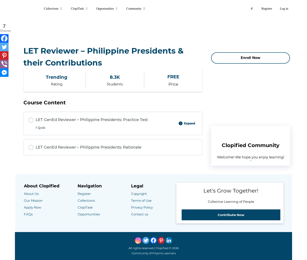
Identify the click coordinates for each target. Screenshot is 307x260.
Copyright (139, 194)
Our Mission (33, 201)
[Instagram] (138, 240)
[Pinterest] (4, 55)
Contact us (139, 214)
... (251, 160)
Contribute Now (231, 215)
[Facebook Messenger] (4, 72)
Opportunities (109, 8)
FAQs (28, 214)
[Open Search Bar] (252, 8)
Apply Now (32, 207)
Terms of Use (141, 201)
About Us (31, 194)
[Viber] (4, 64)
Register (266, 8)
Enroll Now (250, 58)
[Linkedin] (168, 240)
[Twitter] (4, 47)
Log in (284, 8)
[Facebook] (4, 38)
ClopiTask (81, 8)
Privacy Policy (142, 207)
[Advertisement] (153, 26)
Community (138, 8)
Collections (55, 8)
